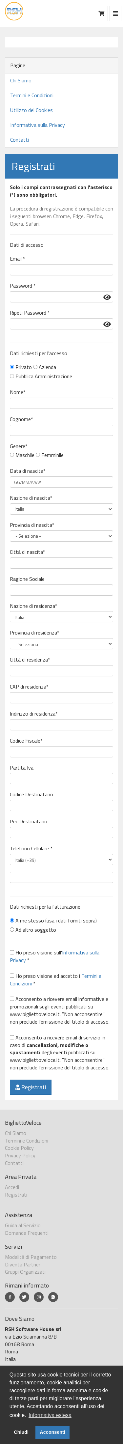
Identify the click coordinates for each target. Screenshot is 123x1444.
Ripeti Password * (30, 313)
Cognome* (21, 419)
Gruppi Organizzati (25, 1272)
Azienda (44, 367)
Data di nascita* (28, 471)
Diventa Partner (22, 1264)
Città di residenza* (30, 660)
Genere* (19, 446)
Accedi (12, 1187)
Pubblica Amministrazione (41, 376)
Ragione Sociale (27, 579)
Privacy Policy (20, 1155)
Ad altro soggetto (33, 930)
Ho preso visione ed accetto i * (55, 979)
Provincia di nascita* (32, 525)
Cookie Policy (19, 1148)
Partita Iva (21, 768)
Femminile (50, 455)
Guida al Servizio (23, 1225)
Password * (23, 286)
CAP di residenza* (29, 687)
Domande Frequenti (27, 1233)
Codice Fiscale (26, 741)
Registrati (30, 1087)
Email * (17, 259)
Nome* (18, 392)
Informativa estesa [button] (50, 1415)
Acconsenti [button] (52, 1432)
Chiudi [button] (21, 1432)
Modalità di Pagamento (31, 1257)
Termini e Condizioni (31, 95)
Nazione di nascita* (31, 498)
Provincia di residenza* (34, 633)
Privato (21, 367)
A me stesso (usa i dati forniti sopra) (53, 920)
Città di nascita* (27, 552)
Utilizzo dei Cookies (31, 110)
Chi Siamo (20, 80)
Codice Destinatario (31, 794)
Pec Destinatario (28, 821)
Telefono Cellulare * (31, 848)
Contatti (19, 140)
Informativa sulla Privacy (37, 125)
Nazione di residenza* (33, 606)
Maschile (22, 455)
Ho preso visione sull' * (54, 956)
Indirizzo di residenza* (34, 714)
